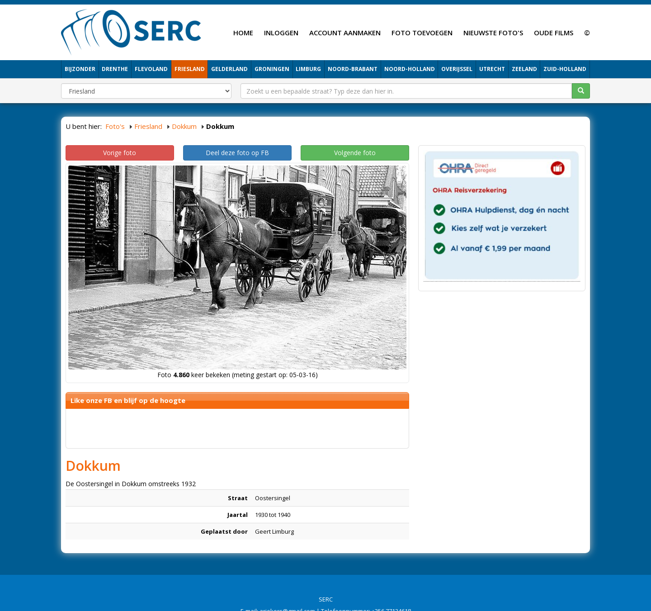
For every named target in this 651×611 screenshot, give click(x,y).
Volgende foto (355, 152)
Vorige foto (119, 152)
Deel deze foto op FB (237, 152)
